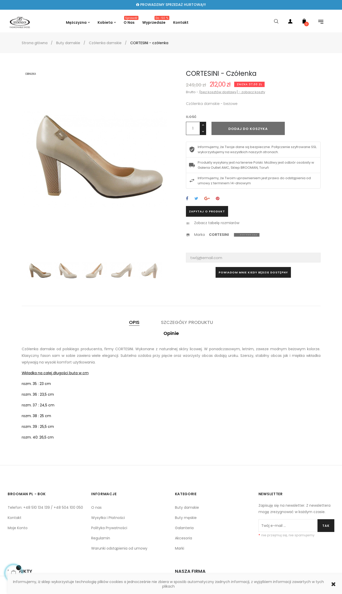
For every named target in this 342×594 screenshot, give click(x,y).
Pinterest (217, 198)
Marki (179, 548)
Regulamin (100, 538)
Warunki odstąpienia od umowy (119, 548)
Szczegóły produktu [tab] (187, 322)
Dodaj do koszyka (248, 128)
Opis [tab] (134, 322)
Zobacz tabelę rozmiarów (216, 222)
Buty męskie (186, 517)
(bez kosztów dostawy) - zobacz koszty (232, 92)
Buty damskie (187, 507)
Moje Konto (18, 527)
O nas (96, 507)
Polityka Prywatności (109, 527)
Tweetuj (196, 198)
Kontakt (14, 517)
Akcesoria (183, 538)
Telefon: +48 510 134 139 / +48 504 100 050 (45, 507)
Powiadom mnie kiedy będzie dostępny (253, 272)
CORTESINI (219, 234)
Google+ (207, 198)
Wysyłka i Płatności (108, 517)
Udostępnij (187, 198)
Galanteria (184, 527)
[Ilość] (193, 128)
